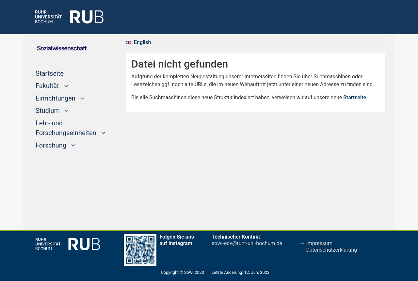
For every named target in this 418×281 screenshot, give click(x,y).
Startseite (62, 72)
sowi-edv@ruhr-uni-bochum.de (247, 243)
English (142, 42)
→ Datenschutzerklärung (328, 250)
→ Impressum (316, 243)
